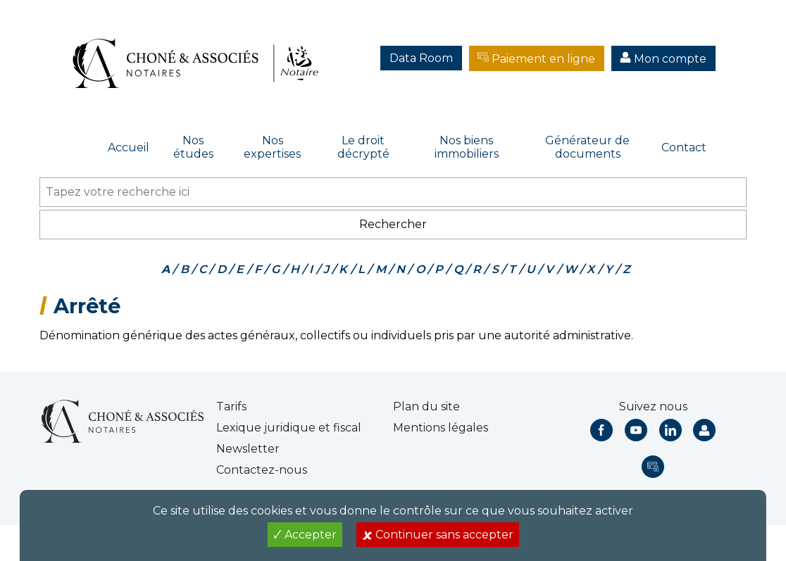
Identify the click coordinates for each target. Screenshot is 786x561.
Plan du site (426, 406)
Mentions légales (440, 427)
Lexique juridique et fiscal (288, 427)
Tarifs (231, 406)
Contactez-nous (261, 470)
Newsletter (248, 448)
